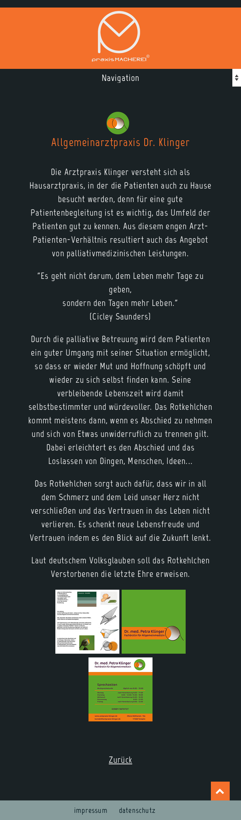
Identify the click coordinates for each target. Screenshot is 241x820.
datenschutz (137, 810)
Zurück (120, 759)
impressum (91, 810)
